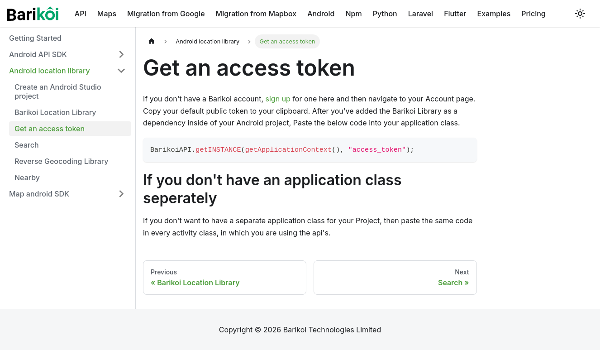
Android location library (49, 70)
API (80, 13)
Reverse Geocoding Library (61, 161)
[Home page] (151, 41)
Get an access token (49, 128)
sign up (278, 98)
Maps (106, 13)
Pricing (533, 13)
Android (320, 13)
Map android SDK (39, 193)
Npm (353, 13)
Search (26, 144)
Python (385, 13)
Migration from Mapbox (256, 13)
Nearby (27, 177)
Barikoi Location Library (55, 112)
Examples (494, 13)
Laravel (420, 13)
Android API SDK (38, 54)
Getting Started (35, 38)
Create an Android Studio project (57, 91)
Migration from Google (166, 13)
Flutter (455, 13)
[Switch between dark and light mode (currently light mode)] (580, 13)
